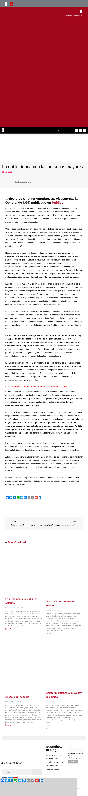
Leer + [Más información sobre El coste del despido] (8, 725)
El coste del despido (17, 697)
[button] (6, 4)
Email (69, 747)
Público (57, 202)
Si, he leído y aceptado (75, 758)
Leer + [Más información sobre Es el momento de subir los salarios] (8, 629)
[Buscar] (37, 772)
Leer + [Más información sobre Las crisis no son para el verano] (48, 634)
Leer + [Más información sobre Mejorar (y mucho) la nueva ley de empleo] (48, 725)
